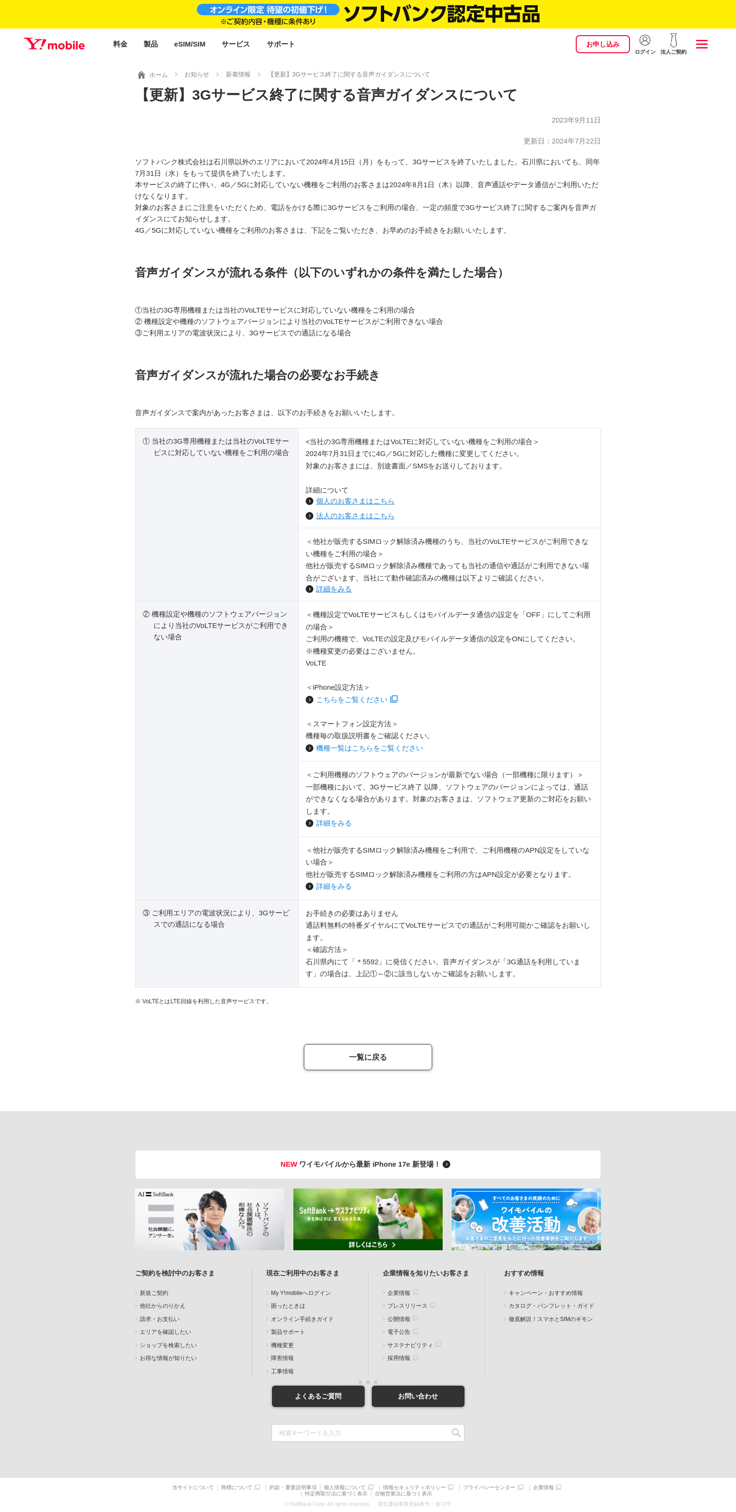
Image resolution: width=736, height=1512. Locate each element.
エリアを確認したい (165, 1330)
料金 (120, 44)
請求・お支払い (160, 1317)
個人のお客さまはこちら (355, 499)
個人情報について (345, 1486)
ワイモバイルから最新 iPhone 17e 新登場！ (367, 1163)
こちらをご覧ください (351, 698)
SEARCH (456, 1431)
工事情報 (282, 1369)
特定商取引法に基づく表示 (336, 1491)
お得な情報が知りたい (168, 1356)
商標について (236, 1486)
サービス (236, 44)
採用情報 (398, 1356)
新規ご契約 (154, 1291)
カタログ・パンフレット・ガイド (551, 1304)
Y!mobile (54, 44)
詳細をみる (334, 587)
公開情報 (398, 1317)
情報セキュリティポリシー (414, 1486)
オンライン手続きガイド (302, 1317)
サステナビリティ (410, 1343)
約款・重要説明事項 (293, 1486)
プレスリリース (407, 1304)
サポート (281, 44)
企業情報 (398, 1291)
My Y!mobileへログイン (301, 1291)
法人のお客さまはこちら (355, 514)
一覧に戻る (368, 1055)
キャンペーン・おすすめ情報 (546, 1291)
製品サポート (288, 1330)
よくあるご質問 (318, 1394)
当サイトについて (193, 1486)
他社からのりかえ (162, 1304)
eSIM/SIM (189, 44)
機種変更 (282, 1343)
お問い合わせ (418, 1394)
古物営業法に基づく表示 (403, 1491)
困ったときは (288, 1304)
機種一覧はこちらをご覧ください (369, 746)
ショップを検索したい (168, 1343)
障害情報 (282, 1356)
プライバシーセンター (489, 1486)
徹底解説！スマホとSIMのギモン (551, 1317)
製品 (151, 44)
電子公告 (398, 1330)
